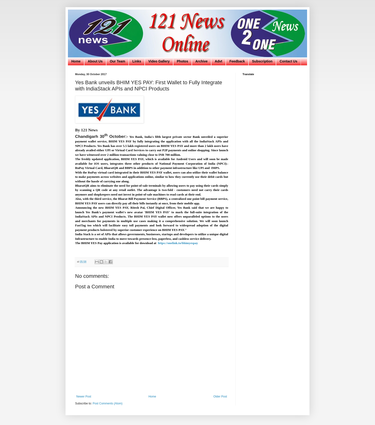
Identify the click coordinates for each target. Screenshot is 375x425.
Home (76, 61)
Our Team (117, 61)
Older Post (220, 396)
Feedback (237, 61)
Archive (201, 61)
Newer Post (83, 396)
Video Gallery (159, 61)
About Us (95, 61)
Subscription (262, 61)
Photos (182, 61)
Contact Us (288, 61)
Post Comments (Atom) (107, 403)
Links (136, 61)
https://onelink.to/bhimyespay (178, 243)
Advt (218, 61)
